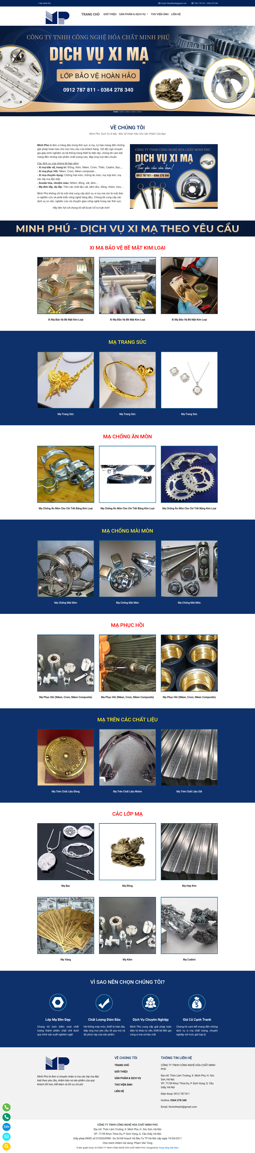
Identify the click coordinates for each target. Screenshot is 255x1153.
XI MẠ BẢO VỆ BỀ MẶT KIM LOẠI (128, 248)
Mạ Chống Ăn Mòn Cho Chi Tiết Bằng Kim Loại (66, 508)
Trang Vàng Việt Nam (168, 1147)
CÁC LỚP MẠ (127, 814)
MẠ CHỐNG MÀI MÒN (127, 531)
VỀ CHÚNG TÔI (127, 127)
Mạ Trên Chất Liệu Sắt (189, 791)
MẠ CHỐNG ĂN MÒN (127, 436)
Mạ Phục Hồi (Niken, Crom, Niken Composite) (65, 697)
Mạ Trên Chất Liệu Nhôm (127, 791)
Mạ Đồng (127, 885)
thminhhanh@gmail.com (182, 1106)
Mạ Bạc (65, 885)
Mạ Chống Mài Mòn (65, 602)
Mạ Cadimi (189, 959)
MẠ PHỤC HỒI (127, 625)
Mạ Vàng (65, 959)
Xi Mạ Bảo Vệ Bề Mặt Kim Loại (65, 319)
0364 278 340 (178, 1100)
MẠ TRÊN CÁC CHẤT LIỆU (127, 719)
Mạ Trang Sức (66, 414)
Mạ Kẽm (127, 959)
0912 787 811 (182, 1093)
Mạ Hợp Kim (189, 885)
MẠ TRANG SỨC (128, 342)
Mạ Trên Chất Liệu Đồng (66, 791)
